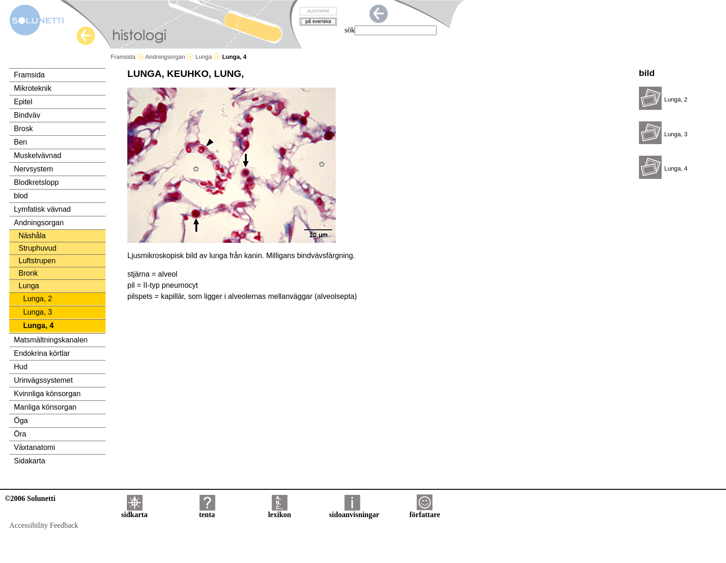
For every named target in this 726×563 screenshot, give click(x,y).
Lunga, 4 (38, 325)
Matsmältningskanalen (51, 340)
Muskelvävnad (37, 155)
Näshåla (32, 236)
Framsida (127, 56)
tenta (207, 511)
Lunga (207, 56)
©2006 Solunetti (30, 498)
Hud (20, 367)
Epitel (23, 102)
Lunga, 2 (37, 299)
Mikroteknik (32, 88)
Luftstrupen (37, 261)
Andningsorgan (169, 56)
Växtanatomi (34, 447)
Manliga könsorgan (45, 407)
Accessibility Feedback (43, 525)
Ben (20, 142)
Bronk (28, 273)
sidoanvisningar (354, 511)
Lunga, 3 (37, 312)
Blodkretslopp (36, 182)
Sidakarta (29, 461)
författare (424, 511)
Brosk (23, 129)
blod (21, 196)
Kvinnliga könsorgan (47, 394)
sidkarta (134, 511)
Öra (20, 434)
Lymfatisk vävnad (42, 209)
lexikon (279, 511)
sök (349, 30)
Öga (21, 420)
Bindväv (27, 115)
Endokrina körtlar (42, 353)
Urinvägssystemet (43, 380)
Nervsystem (33, 169)
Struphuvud (37, 248)
